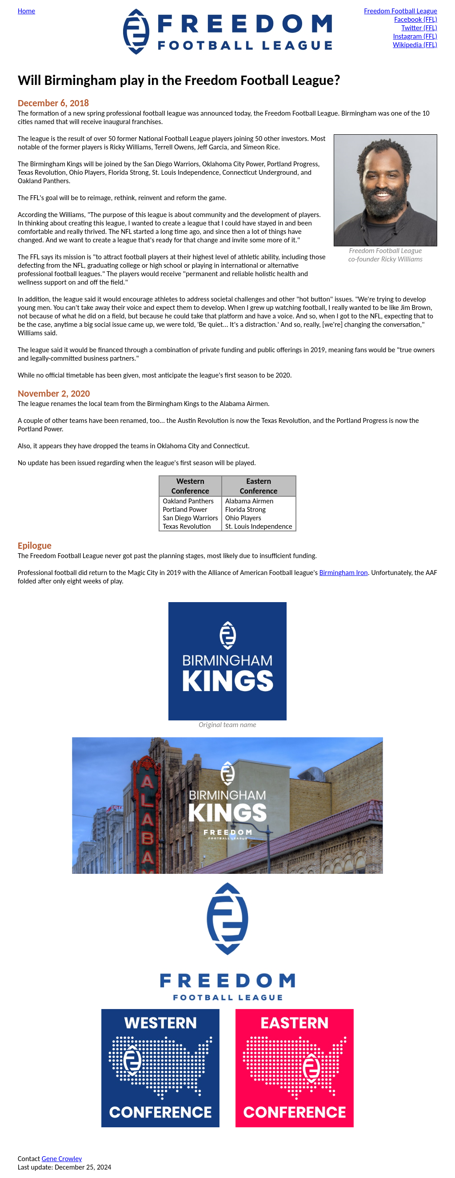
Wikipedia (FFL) (415, 44)
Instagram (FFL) (415, 36)
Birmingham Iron (343, 572)
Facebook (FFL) (415, 19)
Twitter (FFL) (420, 28)
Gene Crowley (62, 1158)
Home (26, 11)
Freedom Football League (400, 11)
